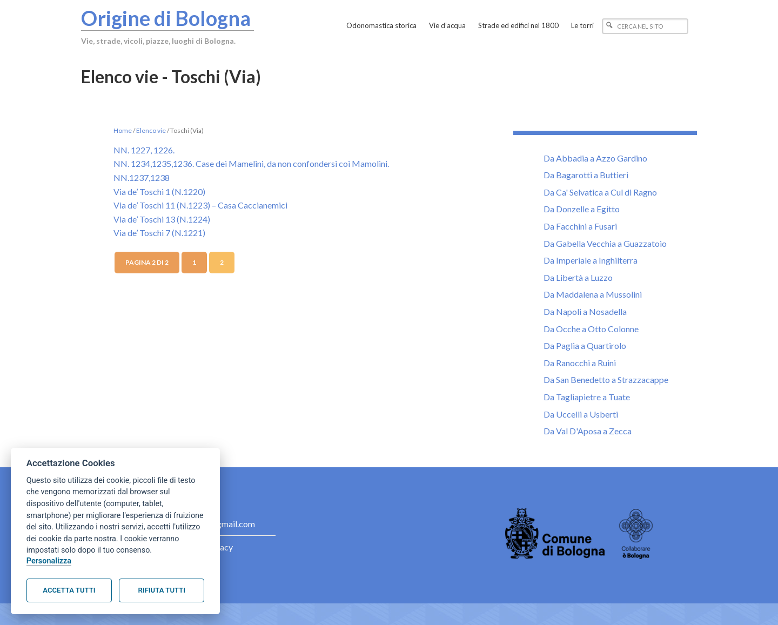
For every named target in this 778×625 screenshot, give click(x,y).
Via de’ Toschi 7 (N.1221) (159, 232)
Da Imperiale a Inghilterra (591, 260)
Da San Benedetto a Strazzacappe (606, 379)
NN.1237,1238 (141, 177)
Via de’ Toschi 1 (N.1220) (159, 191)
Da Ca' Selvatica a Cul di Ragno (600, 192)
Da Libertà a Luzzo (578, 277)
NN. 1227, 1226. (144, 150)
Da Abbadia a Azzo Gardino (595, 158)
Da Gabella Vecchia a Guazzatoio (605, 243)
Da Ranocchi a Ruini (580, 363)
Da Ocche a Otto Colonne (591, 329)
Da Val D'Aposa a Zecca (588, 431)
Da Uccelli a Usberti (581, 414)
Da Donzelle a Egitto (582, 209)
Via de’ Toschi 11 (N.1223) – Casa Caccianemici (200, 205)
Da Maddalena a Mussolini (593, 294)
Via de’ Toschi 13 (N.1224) (161, 219)
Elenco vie (151, 130)
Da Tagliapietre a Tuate (587, 397)
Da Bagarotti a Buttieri (586, 175)
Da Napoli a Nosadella (585, 311)
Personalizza (48, 561)
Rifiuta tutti (161, 590)
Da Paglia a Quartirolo (585, 345)
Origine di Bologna (166, 17)
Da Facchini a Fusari (580, 226)
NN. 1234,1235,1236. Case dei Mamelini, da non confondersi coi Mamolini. (251, 163)
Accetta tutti (69, 590)
